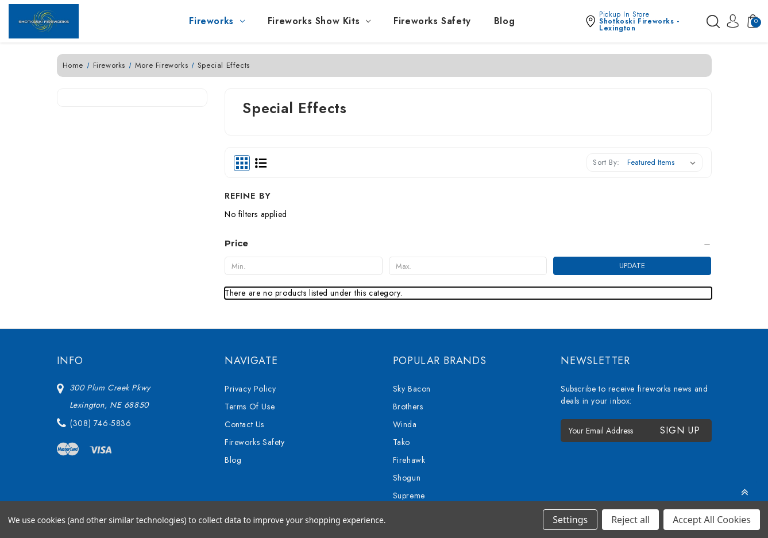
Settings (570, 519)
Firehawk (409, 362)
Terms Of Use (250, 309)
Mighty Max (413, 451)
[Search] (712, 21)
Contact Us (244, 326)
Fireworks (216, 21)
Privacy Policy (250, 291)
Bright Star (412, 433)
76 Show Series (421, 415)
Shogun (407, 380)
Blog (504, 21)
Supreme (409, 398)
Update (178, 173)
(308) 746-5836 (100, 325)
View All (408, 469)
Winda (405, 326)
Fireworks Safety (432, 21)
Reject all (630, 519)
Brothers (408, 309)
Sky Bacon (412, 291)
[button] (642, 21)
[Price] (132, 151)
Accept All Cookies (712, 519)
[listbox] (664, 162)
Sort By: (606, 162)
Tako (401, 344)
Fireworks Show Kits (319, 21)
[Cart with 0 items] (749, 21)
